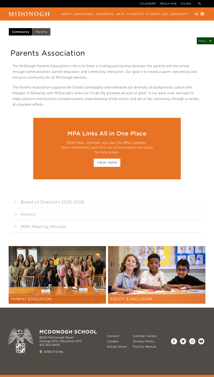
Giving (186, 3)
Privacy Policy (143, 341)
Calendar (148, 3)
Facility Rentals (145, 346)
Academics (105, 14)
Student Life (157, 14)
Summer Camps (145, 336)
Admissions (83, 14)
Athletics (135, 14)
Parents (41, 31)
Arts (120, 14)
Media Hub (168, 3)
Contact (113, 336)
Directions (53, 351)
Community (179, 14)
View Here (107, 163)
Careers (113, 341)
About (66, 14)
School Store (117, 346)
